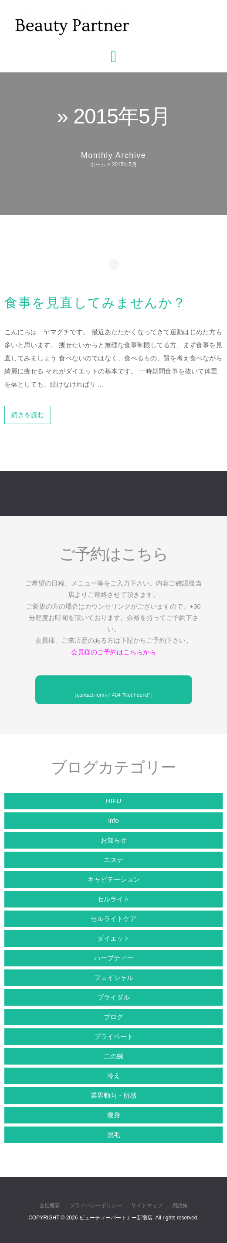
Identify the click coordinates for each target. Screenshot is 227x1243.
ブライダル (113, 997)
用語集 (180, 1205)
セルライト (113, 899)
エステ (113, 859)
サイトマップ (147, 1205)
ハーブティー (113, 958)
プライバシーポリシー (96, 1205)
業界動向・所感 (113, 1095)
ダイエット (113, 938)
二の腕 (113, 1056)
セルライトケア (113, 918)
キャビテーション (114, 879)
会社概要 (49, 1205)
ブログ (113, 1016)
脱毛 (113, 1134)
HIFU (113, 801)
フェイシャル (113, 977)
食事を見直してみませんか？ (95, 302)
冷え (113, 1075)
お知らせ (114, 840)
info (113, 820)
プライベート (113, 1036)
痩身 (113, 1115)
